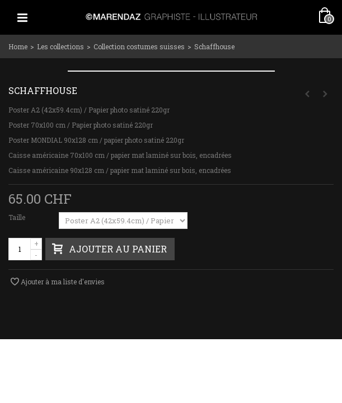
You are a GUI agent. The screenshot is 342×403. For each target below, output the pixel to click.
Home (17, 46)
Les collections (60, 46)
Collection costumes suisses (139, 46)
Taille (17, 217)
